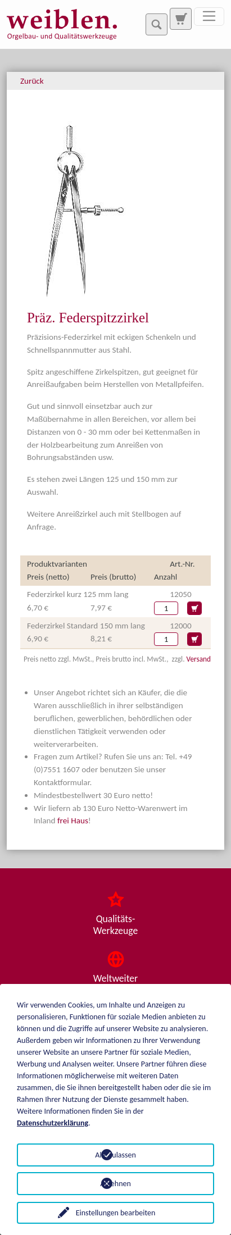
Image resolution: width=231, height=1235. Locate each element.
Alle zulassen (115, 1155)
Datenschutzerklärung (52, 1123)
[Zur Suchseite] (180, 18)
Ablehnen (115, 1183)
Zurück (32, 81)
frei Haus (72, 820)
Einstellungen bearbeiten (116, 1213)
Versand (199, 659)
